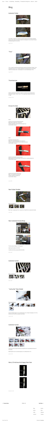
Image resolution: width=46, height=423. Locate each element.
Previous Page (5, 403)
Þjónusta (32, 1)
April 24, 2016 (10, 252)
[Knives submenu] (8, 1)
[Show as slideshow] (12, 203)
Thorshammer (13, 80)
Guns (3, 1)
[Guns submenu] (4, 1)
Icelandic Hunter (14, 261)
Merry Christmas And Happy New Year (20, 362)
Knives (7, 1)
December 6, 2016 (11, 97)
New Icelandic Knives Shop (17, 221)
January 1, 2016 (11, 353)
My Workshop (11, 1)
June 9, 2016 (10, 212)
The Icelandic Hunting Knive (25, 1)
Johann (36, 1)
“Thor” (10, 51)
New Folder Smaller (14, 189)
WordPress (42, 420)
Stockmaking (17, 1)
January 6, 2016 (11, 316)
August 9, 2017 (11, 43)
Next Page (41, 403)
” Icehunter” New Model (16, 289)
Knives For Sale (13, 106)
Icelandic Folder (13, 13)
